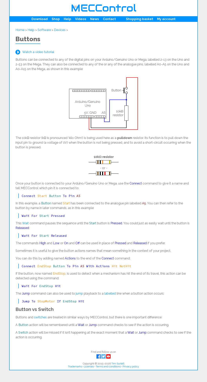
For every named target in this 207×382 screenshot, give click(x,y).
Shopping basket (139, 19)
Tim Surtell (118, 363)
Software (44, 30)
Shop (56, 19)
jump (79, 293)
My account (166, 19)
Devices (60, 30)
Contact (109, 19)
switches (40, 317)
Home (19, 30)
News (94, 19)
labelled (110, 293)
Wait (25, 223)
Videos (80, 19)
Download (40, 19)
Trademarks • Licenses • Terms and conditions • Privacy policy (103, 366)
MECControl (103, 8)
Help (67, 19)
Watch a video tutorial (38, 52)
